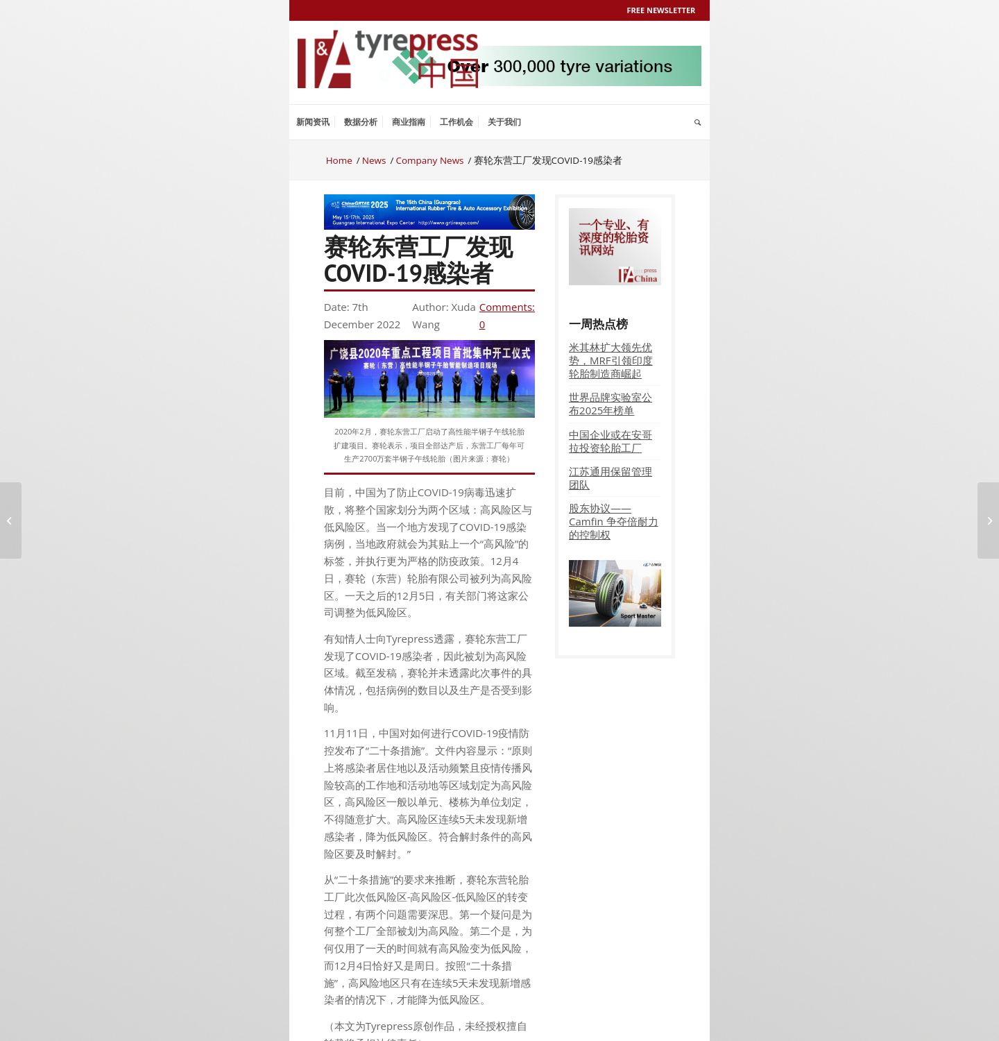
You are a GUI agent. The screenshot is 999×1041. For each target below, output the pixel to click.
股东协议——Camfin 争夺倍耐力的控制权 (613, 521)
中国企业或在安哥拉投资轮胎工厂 (610, 441)
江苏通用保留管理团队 (610, 477)
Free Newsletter (661, 10)
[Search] (697, 122)
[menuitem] (312, 122)
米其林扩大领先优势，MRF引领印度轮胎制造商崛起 (611, 360)
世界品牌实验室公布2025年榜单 (610, 403)
